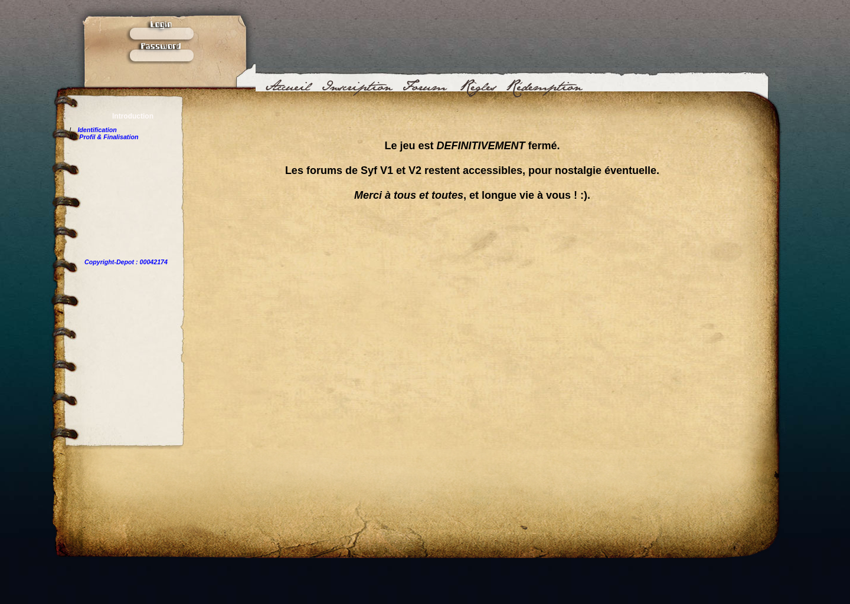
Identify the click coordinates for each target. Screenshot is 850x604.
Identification (96, 129)
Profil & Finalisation (108, 136)
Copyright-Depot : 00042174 (126, 261)
